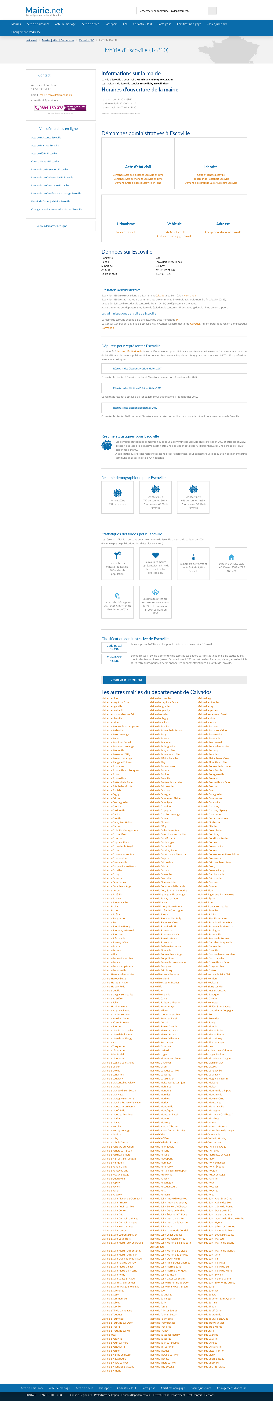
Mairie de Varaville (111, 1338)
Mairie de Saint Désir (112, 1214)
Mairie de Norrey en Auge (115, 1130)
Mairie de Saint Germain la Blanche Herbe (221, 1218)
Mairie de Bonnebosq (113, 766)
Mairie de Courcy (207, 850)
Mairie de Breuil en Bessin (164, 1018)
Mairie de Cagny (110, 794)
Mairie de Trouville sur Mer (116, 1330)
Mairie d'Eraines (158, 902)
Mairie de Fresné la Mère (163, 938)
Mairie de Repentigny (161, 1182)
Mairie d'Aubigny (159, 718)
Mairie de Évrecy (159, 914)
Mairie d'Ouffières (160, 1138)
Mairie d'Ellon (205, 890)
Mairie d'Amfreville (208, 702)
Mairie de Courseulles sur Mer (118, 854)
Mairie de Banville (159, 726)
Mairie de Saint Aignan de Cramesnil (121, 1198)
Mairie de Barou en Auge (115, 734)
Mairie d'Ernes (206, 902)
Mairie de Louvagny (209, 1074)
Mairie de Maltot (207, 1086)
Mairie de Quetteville (113, 1178)
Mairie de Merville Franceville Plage (120, 1102)
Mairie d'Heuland (159, 978)
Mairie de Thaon (207, 1306)
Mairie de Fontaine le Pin (163, 926)
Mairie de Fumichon (161, 942)
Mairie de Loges (158, 1054)
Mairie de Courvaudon (114, 858)
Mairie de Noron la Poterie (212, 1126)
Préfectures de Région (106, 1395)
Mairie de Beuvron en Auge (116, 758)
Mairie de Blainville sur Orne (213, 758)
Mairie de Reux (206, 1182)
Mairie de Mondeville (161, 1106)
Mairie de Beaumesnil (210, 742)
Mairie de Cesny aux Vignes (213, 818)
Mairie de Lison (158, 1066)
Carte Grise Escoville (174, 232)
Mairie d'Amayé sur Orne (115, 702)
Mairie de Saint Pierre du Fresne (119, 1270)
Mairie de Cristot (159, 866)
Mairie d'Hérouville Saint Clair (214, 974)
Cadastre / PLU (142, 24)
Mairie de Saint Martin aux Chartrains (122, 1242)
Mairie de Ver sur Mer (162, 1346)
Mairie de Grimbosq (161, 970)
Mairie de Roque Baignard (115, 1010)
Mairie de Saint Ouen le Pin (165, 1258)
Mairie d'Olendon (111, 1134)
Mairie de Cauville (111, 818)
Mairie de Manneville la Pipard (214, 1090)
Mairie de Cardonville (113, 810)
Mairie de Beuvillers (209, 754)
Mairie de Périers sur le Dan (116, 1150)
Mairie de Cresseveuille (114, 862)
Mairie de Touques (111, 1314)
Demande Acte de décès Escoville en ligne (138, 182)
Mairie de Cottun (110, 850)
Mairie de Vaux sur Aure (114, 1342)
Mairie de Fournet (111, 1026)
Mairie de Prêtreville (161, 1174)
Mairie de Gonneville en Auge (166, 954)
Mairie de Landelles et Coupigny (216, 1010)
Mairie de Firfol (109, 922)
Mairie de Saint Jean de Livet (117, 1226)
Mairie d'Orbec (158, 1134)
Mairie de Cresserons (209, 858)
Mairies (16, 24)
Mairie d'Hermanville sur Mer (117, 974)
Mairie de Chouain (160, 822)
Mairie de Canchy (111, 806)
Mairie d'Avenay (207, 722)
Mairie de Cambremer (210, 798)
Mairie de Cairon (110, 798)
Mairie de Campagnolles (114, 802)
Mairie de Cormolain (161, 846)
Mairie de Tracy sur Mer (211, 1322)
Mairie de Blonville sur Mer (213, 762)
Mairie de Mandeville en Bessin (118, 1090)
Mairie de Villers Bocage (211, 1358)
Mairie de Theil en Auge (211, 1042)
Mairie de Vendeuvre (113, 1346)
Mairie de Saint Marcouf (211, 1238)
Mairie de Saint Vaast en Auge (118, 1278)
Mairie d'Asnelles (159, 714)
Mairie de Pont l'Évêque (211, 1166)
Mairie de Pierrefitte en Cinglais (118, 1158)
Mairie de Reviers (111, 1186)
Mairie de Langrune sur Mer (165, 1014)
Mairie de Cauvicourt (209, 814)
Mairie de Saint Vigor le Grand (214, 1278)
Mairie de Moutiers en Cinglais (214, 1058)
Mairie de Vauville (207, 1338)
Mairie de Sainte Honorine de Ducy (169, 1282)
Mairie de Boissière (111, 998)
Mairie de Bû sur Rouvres (115, 1022)
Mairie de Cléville (207, 826)
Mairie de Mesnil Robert (163, 1034)
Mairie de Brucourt (208, 786)
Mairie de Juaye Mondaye (212, 990)
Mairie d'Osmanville (209, 1134)
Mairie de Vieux (206, 1354)
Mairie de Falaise (207, 914)
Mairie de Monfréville (113, 1110)
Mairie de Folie (109, 1002)
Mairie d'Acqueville (160, 698)
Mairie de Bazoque (208, 994)
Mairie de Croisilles (111, 870)
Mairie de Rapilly (110, 1182)
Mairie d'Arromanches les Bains (118, 714)
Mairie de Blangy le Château (117, 762)
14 (177, 319)
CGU (59, 1395)
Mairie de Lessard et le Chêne (117, 1062)
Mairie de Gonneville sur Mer (117, 958)
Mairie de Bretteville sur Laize (166, 782)
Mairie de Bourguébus (113, 778)
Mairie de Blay (157, 762)
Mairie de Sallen (206, 1286)
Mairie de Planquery (112, 1162)
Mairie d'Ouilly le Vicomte (164, 1142)
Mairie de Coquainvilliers (115, 842)
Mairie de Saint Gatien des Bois (215, 1214)
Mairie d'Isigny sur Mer (210, 986)
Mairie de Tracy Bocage (162, 1322)
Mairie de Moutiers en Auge (165, 1058)
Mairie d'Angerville (111, 706)
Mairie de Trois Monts (210, 1326)
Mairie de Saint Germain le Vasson (169, 1222)
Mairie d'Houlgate (208, 982)
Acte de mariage (65, 24)
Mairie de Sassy (110, 1294)
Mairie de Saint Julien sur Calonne (216, 1226)
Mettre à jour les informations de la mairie (120, 113)
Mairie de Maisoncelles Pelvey (118, 1082)
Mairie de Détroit (159, 1022)
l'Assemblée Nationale (129, 351)
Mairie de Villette (159, 1010)
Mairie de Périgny (159, 1150)
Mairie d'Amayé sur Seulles (165, 702)
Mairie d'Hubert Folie (113, 986)
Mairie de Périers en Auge (212, 1146)
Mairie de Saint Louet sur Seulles (216, 1234)
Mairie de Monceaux (112, 1058)
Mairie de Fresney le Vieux (116, 942)
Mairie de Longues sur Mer (165, 1070)
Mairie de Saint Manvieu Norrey (167, 1238)
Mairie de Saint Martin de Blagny (216, 1242)
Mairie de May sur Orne (211, 1098)
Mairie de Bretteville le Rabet (117, 782)
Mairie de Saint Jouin (161, 1226)
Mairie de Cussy (110, 874)
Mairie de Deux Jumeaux (115, 882)
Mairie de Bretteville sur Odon (214, 782)
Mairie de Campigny (161, 802)
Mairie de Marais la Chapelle (117, 1030)
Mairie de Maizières (160, 1086)
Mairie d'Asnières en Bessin (213, 714)
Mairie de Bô (205, 1014)
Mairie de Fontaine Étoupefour (215, 922)
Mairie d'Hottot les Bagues (164, 982)
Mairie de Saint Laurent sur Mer (119, 1234)
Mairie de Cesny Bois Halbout (117, 822)
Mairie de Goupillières (162, 958)
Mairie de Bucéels (111, 790)
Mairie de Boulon (159, 774)
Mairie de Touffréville (209, 1310)
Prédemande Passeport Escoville (211, 178)
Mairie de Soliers (207, 1294)
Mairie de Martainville (210, 1094)
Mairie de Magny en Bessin (213, 1078)
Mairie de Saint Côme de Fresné (215, 1206)
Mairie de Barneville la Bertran (166, 730)
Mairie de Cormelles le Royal (117, 846)
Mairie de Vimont (111, 1370)
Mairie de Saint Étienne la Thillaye (168, 1214)
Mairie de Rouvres (208, 1190)
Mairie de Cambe (207, 998)
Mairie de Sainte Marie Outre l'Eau (169, 1286)
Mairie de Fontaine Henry (115, 926)
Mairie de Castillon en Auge (165, 814)
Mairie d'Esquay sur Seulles (213, 906)
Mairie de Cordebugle (162, 842)
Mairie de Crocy (206, 866)
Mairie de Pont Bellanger (211, 1162)
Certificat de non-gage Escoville (174, 236)
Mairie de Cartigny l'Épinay (213, 810)
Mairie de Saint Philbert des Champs (170, 1262)
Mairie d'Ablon (109, 698)
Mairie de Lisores (207, 1066)
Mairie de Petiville (159, 1154)
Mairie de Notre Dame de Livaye (216, 1130)
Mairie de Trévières (160, 1326)
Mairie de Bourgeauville (211, 774)
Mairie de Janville (110, 990)
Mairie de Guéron (207, 970)
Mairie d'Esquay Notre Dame (166, 906)
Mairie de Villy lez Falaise (211, 1366)
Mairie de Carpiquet (161, 810)
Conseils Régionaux (81, 1395)
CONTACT (31, 1395)
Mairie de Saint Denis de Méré (214, 1210)
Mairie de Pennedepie (162, 1146)
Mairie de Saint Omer (209, 1254)
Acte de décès (90, 24)
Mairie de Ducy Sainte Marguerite (168, 890)
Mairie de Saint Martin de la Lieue (168, 1250)
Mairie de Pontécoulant (114, 1170)
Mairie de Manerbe (160, 1090)
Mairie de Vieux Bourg (113, 1358)
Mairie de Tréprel (110, 1326)
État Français (194, 1395)
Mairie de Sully (158, 1302)
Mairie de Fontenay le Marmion (215, 926)
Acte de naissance (38, 24)
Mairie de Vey (205, 1046)
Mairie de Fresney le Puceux (213, 938)
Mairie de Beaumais (161, 742)
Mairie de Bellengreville (162, 746)
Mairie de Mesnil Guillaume (116, 1034)
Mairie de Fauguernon (113, 918)
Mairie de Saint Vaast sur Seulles (168, 1278)
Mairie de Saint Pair (208, 1258)
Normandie (190, 295)
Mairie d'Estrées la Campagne (166, 910)
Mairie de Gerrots (111, 950)
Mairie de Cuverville (161, 874)
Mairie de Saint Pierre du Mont (215, 1270)
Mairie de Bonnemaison (163, 766)
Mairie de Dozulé (207, 886)
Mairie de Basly (158, 734)
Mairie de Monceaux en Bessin (118, 1106)
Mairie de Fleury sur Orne (164, 922)
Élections (209, 1395)
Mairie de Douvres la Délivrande (167, 886)
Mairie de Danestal (111, 878)
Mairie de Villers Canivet (114, 1362)
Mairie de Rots (158, 1190)
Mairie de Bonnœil (160, 770)
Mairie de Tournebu (112, 1318)
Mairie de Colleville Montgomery (119, 830)
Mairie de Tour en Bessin (163, 1314)
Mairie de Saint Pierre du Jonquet (168, 1270)
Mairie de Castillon (111, 814)
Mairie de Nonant (207, 1122)
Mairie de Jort (157, 990)
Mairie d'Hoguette (208, 1002)
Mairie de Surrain (207, 1302)
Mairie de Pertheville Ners (115, 1154)
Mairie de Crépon (159, 858)
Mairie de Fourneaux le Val (164, 934)
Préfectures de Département (169, 1395)
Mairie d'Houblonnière (114, 1006)
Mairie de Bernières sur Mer (165, 754)
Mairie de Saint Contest (114, 1210)
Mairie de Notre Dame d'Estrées (167, 1130)
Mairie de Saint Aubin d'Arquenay (168, 1202)
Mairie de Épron (207, 898)
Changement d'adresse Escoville (223, 232)
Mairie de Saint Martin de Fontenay (121, 1250)
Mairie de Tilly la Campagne (116, 1310)
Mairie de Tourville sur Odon (117, 1322)
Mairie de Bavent (110, 738)
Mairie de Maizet (110, 1086)
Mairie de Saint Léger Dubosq (166, 1234)
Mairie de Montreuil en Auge (117, 1114)
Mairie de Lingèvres (160, 1062)
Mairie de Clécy (158, 826)
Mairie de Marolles (160, 1094)
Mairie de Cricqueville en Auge (214, 862)
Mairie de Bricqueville (161, 786)
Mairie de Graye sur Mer (211, 966)
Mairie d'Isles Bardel (112, 1054)
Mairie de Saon (158, 1290)
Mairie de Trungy (159, 1330)
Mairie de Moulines (208, 1118)
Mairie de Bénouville (112, 750)
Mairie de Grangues (160, 966)
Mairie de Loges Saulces (211, 1054)
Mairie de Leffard (159, 1050)
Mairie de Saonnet (208, 1290)
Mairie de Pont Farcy (161, 1166)
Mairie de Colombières (114, 834)
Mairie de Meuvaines (209, 1102)
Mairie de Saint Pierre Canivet (117, 1266)
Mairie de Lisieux (110, 1066)
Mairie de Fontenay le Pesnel (117, 930)
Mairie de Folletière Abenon (165, 1002)
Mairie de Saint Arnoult (114, 1202)
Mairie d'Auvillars (159, 722)
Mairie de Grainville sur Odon (214, 962)
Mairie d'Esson (109, 910)
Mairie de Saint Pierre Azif (212, 1262)
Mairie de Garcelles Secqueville (215, 942)
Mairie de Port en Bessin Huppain (168, 1170)
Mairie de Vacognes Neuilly (165, 1334)
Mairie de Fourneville (209, 934)
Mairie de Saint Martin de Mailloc (216, 1250)
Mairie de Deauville (160, 878)
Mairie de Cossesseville (210, 846)
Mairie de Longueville (210, 1070)
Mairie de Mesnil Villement (164, 1038)
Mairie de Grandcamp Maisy (117, 966)
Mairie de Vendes (207, 1342)
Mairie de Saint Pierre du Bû (213, 1266)
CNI (125, 24)
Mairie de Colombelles (210, 830)
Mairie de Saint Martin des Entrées (169, 1254)
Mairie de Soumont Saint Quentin (216, 1298)
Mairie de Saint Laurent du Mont (216, 1230)
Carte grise (164, 24)
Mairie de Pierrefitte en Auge (214, 1154)
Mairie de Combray (208, 834)
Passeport (111, 24)
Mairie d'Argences (208, 710)
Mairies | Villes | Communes (58, 40)
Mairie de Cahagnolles (210, 794)
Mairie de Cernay (159, 818)
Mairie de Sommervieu (114, 1298)
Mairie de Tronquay (161, 1046)
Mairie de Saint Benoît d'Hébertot (168, 1206)
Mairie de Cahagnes (161, 794)
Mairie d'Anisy (205, 706)
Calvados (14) (86, 40)
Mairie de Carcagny (208, 806)
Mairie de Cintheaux (209, 822)
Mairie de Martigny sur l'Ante (117, 1098)
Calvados (160, 295)
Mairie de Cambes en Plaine (165, 798)
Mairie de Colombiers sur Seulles (168, 834)
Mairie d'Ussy (108, 1334)
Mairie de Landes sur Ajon (115, 1014)
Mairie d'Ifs (156, 986)
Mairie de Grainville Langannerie (168, 962)
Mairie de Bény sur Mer (163, 750)
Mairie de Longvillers (113, 1074)
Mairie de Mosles (110, 1118)
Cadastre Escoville (126, 232)
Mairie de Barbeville (112, 730)
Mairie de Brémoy (208, 778)
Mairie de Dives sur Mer (163, 882)
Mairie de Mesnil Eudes (211, 1030)
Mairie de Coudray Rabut (164, 850)
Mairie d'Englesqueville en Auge (167, 894)
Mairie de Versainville (209, 1346)
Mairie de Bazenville (209, 738)
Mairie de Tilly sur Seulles (163, 1310)
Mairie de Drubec (111, 890)
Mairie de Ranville (207, 1178)
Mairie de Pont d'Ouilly (114, 1166)
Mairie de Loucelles (160, 1074)
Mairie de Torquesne (113, 1046)
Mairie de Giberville (160, 950)
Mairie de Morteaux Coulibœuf (215, 1114)
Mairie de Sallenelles (112, 1290)
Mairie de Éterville (208, 910)
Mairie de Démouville (209, 878)
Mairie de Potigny (207, 1170)
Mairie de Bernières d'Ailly (115, 754)
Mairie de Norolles (111, 1126)
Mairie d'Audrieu (207, 718)
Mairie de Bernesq (208, 750)
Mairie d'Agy (205, 698)
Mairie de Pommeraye (162, 1006)
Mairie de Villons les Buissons (117, 1366)
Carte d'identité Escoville (211, 174)
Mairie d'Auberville (111, 718)
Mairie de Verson (110, 1350)
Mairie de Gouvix (110, 962)
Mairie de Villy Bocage (162, 1366)
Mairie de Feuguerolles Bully (165, 918)
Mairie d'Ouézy (109, 1138)
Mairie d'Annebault (112, 710)
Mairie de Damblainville (211, 874)
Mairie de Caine (158, 998)
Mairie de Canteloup (161, 806)
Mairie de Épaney (111, 898)
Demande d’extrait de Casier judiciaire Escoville (211, 182)
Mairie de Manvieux (112, 1094)
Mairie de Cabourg (160, 790)
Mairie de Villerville (208, 1362)
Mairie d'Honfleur (208, 978)
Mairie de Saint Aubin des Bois (214, 1202)
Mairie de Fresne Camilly (163, 1026)
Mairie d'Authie (109, 722)
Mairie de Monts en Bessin (164, 1114)
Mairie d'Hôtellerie (160, 994)
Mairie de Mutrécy (160, 1122)
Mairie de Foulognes (209, 930)
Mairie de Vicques (159, 1350)
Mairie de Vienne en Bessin (116, 1354)
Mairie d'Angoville (159, 706)
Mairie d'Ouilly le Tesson (115, 1142)
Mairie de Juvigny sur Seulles (117, 994)
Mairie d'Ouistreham (209, 1142)
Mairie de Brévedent (209, 1018)
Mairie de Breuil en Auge (115, 1018)
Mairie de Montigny (209, 1110)
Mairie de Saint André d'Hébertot (168, 1198)
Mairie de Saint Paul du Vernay (118, 1262)
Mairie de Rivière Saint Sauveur (215, 1006)
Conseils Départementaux (136, 1395)
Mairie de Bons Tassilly (210, 770)
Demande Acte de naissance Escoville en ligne (138, 174)
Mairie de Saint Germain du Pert (167, 1218)
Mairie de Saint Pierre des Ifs (165, 1266)
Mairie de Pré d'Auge (161, 1042)
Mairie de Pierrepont (161, 1158)
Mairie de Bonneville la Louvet (214, 766)
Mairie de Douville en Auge (116, 886)
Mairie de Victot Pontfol (211, 1350)
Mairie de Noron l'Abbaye (164, 1126)
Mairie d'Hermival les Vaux (164, 974)
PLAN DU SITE (46, 1395)
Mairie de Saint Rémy (113, 1274)
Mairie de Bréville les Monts (116, 786)
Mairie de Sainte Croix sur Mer (118, 1282)
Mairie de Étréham (111, 914)
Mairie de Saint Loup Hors (116, 1238)
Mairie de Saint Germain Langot (119, 1222)
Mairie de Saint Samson (163, 1274)
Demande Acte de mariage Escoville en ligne (138, 178)
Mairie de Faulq (206, 1022)
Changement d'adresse (26, 32)
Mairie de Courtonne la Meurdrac (168, 854)
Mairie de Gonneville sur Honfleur (217, 954)
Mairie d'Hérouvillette (113, 978)
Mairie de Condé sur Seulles (213, 838)
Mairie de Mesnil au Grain (164, 1030)
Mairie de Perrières (208, 1150)
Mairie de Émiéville (111, 894)
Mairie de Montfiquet (162, 1110)
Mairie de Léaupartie (113, 1050)
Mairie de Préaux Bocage (115, 1174)
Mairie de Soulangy (160, 1298)
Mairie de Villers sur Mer (163, 1362)
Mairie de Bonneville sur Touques (120, 770)
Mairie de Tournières (161, 1318)
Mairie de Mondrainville (211, 1106)
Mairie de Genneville (209, 946)
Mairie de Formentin (161, 930)
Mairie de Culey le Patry (211, 870)
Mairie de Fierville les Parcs (213, 918)
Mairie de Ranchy (159, 1178)
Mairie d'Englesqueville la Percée (216, 894)
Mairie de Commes (111, 838)
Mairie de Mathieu (160, 1098)
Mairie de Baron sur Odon (212, 730)
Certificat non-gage (189, 24)
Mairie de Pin (108, 1042)
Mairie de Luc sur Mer (162, 1078)
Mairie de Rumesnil (160, 1194)
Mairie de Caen (206, 790)
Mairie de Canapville (209, 802)
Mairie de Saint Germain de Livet (119, 1218)
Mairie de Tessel (158, 1306)
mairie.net (31, 40)
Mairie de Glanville (208, 950)
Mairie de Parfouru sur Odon (117, 1146)
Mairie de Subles (110, 1302)
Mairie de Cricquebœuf (162, 862)
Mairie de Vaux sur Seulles (164, 1342)
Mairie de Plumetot (160, 1162)
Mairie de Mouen (159, 1118)
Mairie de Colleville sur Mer (165, 830)
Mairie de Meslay (159, 1102)
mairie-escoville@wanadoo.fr (56, 95)
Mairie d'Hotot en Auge (114, 982)
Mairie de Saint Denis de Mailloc (167, 1210)
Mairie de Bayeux (159, 738)
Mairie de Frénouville (113, 938)
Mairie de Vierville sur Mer (164, 1354)
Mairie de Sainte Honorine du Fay (216, 1282)
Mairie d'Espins (109, 906)
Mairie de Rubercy (111, 1194)
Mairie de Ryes (206, 1194)
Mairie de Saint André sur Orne (215, 1198)
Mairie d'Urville (206, 1330)
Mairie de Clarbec (111, 826)
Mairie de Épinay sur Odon (164, 898)
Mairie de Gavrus (110, 946)
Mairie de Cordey (207, 842)
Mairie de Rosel (109, 1190)
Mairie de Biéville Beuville (164, 758)
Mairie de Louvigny (112, 1078)
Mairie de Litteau (110, 1070)
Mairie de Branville (160, 778)
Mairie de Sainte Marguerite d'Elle (120, 1286)
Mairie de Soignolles (161, 1294)
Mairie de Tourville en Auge (213, 1318)
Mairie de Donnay (208, 882)
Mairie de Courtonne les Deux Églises (218, 854)
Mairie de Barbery (208, 726)
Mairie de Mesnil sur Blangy (116, 1038)
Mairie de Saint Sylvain (210, 1274)
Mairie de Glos (109, 954)
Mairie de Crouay (159, 870)
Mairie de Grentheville (113, 970)
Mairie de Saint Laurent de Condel (169, 1230)
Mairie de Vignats (159, 1358)
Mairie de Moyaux (111, 1122)
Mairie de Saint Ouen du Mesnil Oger (122, 1258)
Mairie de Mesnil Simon (211, 1034)
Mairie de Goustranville (211, 958)
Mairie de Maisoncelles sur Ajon (167, 1082)
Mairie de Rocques (208, 1186)
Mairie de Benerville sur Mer (213, 746)
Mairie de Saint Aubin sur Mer (118, 1206)
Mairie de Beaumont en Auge (117, 746)
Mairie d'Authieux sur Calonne (215, 1050)
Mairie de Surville (111, 1306)
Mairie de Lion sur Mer (210, 1062)
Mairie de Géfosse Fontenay (165, 946)
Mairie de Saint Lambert (114, 1230)
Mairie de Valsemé (208, 1334)
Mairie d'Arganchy (160, 710)
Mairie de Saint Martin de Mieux (119, 1254)
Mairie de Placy (206, 1158)
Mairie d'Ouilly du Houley (212, 1138)
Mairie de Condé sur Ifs (162, 838)
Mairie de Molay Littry (210, 1038)
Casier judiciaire (217, 24)
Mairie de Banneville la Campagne (120, 726)
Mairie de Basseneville (210, 734)
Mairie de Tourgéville (209, 1314)
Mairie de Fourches (112, 934)
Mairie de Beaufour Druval (116, 742)
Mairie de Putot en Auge (211, 1174)
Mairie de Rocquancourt (163, 1186)
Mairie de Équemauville (114, 902)
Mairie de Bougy (110, 774)
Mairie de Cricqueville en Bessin (118, 866)
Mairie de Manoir (207, 1026)
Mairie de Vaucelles (160, 1338)
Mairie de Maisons (208, 1082)
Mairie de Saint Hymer (210, 1222)
